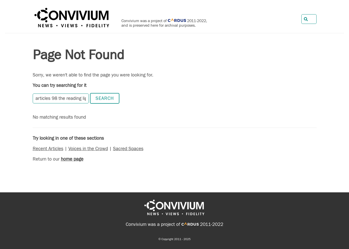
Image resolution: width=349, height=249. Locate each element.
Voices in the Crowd (88, 148)
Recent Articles (48, 148)
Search (105, 98)
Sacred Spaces (128, 148)
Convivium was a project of (162, 224)
